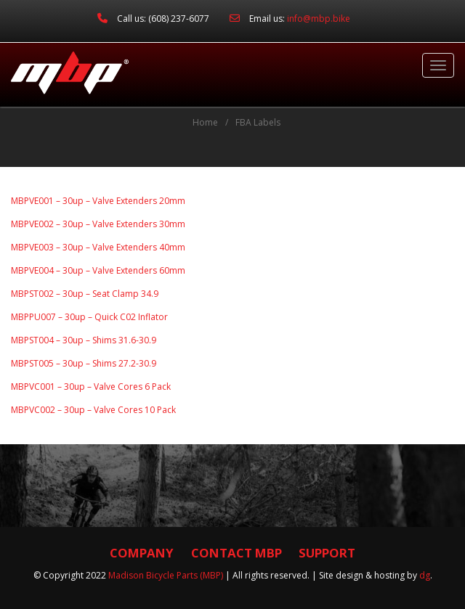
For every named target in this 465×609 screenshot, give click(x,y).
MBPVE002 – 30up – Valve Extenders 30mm (98, 224)
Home (205, 122)
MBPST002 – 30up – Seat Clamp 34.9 (84, 293)
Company (142, 552)
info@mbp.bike (318, 18)
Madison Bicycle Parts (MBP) (165, 575)
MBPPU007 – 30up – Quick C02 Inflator (89, 317)
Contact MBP (236, 552)
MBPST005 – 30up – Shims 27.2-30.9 (83, 363)
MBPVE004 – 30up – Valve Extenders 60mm (98, 270)
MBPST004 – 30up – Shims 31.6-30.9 (83, 340)
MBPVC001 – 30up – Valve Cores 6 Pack (91, 386)
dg (424, 575)
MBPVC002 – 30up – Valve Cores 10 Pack (93, 410)
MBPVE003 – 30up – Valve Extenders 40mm (98, 247)
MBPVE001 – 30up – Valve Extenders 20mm (98, 201)
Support (327, 552)
